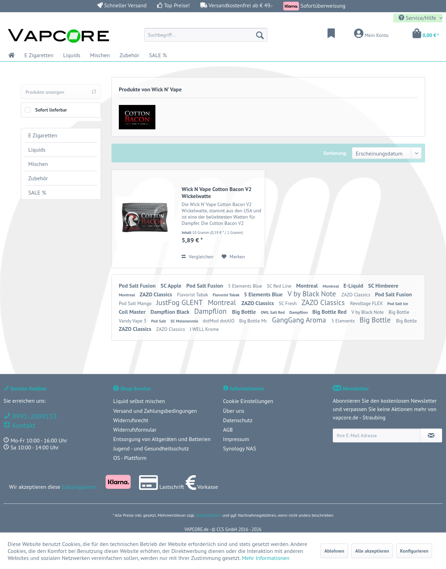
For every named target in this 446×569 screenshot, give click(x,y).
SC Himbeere (383, 285)
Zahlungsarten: (79, 486)
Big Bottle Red (330, 311)
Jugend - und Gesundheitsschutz (151, 448)
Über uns (233, 410)
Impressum (236, 438)
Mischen (38, 163)
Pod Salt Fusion (138, 285)
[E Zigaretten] (39, 55)
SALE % (37, 192)
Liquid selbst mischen (139, 400)
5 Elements (343, 321)
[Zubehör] (129, 55)
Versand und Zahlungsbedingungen (155, 410)
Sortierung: (335, 153)
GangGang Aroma (300, 320)
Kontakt (22, 425)
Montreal (307, 285)
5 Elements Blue (245, 286)
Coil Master (133, 311)
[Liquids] (71, 55)
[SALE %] (158, 55)
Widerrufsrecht (130, 420)
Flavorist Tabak (193, 294)
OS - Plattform (130, 457)
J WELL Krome (204, 329)
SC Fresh (288, 303)
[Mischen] (100, 55)
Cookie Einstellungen (248, 400)
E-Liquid (354, 285)
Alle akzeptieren (372, 551)
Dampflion (211, 311)
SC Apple (172, 285)
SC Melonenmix (184, 321)
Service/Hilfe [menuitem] (418, 17)
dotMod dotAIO (219, 321)
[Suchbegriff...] (205, 35)
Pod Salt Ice (397, 303)
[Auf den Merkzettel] (233, 256)
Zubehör (38, 178)
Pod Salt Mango (136, 303)
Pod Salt (159, 321)
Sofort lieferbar (51, 110)
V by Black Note (312, 293)
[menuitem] (205, 35)
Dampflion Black (171, 311)
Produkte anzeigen (61, 92)
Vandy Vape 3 (133, 321)
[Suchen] (260, 35)
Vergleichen (197, 256)
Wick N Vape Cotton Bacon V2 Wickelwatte (217, 192)
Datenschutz (237, 420)
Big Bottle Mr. (254, 321)
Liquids (36, 149)
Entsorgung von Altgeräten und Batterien (161, 438)
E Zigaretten (42, 135)
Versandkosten (208, 515)
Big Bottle (244, 311)
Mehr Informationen (265, 557)
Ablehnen (334, 551)
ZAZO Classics (157, 294)
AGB (228, 429)
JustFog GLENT (180, 302)
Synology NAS (239, 448)
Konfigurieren (414, 551)
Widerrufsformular (134, 429)
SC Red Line (280, 286)
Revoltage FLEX (367, 303)
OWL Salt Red (273, 312)
